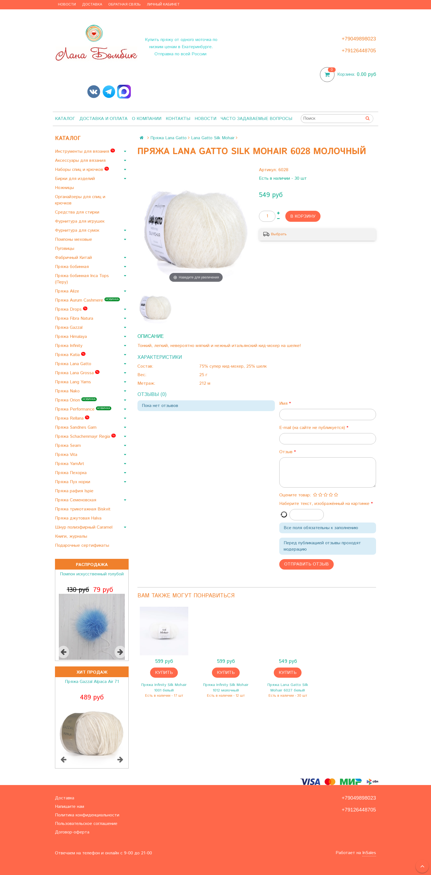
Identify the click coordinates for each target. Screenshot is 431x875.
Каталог (65, 119)
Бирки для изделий (75, 179)
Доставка (92, 4)
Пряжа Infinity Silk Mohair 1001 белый (164, 687)
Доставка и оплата (103, 119)
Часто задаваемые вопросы (256, 119)
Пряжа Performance (83, 409)
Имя (284, 403)
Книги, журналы (72, 536)
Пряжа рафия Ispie (75, 491)
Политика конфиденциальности (87, 815)
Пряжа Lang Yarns (73, 382)
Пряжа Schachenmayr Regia (85, 436)
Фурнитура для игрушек (80, 221)
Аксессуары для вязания (81, 160)
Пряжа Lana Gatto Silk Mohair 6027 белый (287, 687)
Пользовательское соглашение (86, 824)
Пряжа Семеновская (76, 500)
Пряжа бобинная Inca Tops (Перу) (82, 279)
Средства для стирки (78, 212)
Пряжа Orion (76, 400)
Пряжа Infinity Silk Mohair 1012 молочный (225, 687)
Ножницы (65, 188)
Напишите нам (69, 806)
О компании (146, 119)
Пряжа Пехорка (71, 473)
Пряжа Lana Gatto (74, 364)
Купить (164, 672)
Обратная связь (124, 4)
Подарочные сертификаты (82, 545)
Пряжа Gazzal (69, 327)
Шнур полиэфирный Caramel (84, 527)
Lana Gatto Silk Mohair (212, 138)
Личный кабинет (163, 4)
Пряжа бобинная (72, 267)
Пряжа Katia (70, 355)
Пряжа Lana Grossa (77, 373)
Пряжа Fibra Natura (75, 318)
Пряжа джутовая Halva (79, 518)
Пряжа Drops (71, 309)
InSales (369, 853)
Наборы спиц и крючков (82, 169)
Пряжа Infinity (69, 346)
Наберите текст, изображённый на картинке (325, 504)
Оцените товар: (295, 495)
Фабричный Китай (74, 258)
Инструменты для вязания (85, 151)
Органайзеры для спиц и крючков (80, 200)
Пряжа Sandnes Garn (76, 427)
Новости (67, 4)
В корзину (303, 216)
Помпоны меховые (74, 239)
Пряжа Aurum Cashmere (87, 300)
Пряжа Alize (68, 291)
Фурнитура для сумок (78, 230)
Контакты (178, 119)
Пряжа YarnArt (70, 464)
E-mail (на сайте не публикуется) (312, 428)
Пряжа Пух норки (73, 482)
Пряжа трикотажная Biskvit (83, 509)
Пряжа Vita (67, 455)
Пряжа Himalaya (71, 336)
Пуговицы (65, 248)
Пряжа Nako (68, 391)
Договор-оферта (72, 832)
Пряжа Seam (68, 445)
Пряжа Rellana (72, 418)
